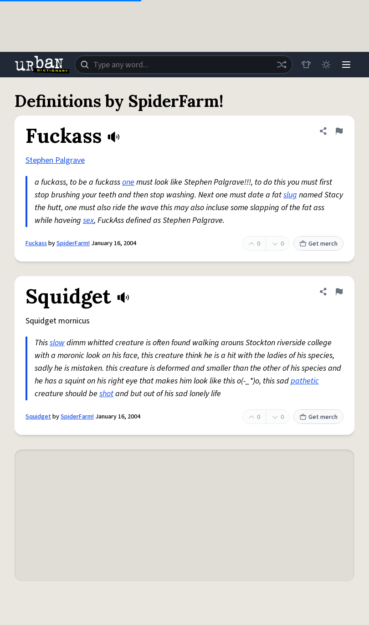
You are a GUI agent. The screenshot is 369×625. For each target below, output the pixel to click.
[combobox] (183, 64)
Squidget (38, 416)
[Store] (306, 64)
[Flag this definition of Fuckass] (339, 131)
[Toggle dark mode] (326, 64)
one (128, 182)
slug (290, 195)
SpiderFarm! (73, 243)
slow (57, 342)
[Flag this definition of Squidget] (339, 291)
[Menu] (346, 64)
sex (88, 220)
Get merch (318, 243)
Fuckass (36, 243)
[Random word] (281, 64)
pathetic (305, 381)
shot (106, 393)
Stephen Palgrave (55, 160)
